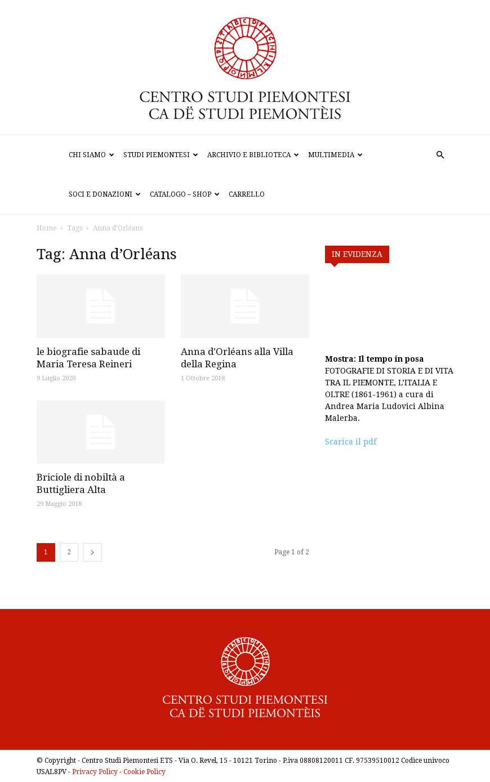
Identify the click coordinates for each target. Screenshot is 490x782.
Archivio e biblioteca (253, 155)
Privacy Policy (95, 772)
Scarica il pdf (350, 441)
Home (46, 228)
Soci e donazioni (105, 194)
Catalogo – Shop (185, 194)
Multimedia (335, 155)
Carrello (247, 194)
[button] (439, 155)
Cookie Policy (144, 772)
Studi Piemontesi (160, 155)
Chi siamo (91, 155)
